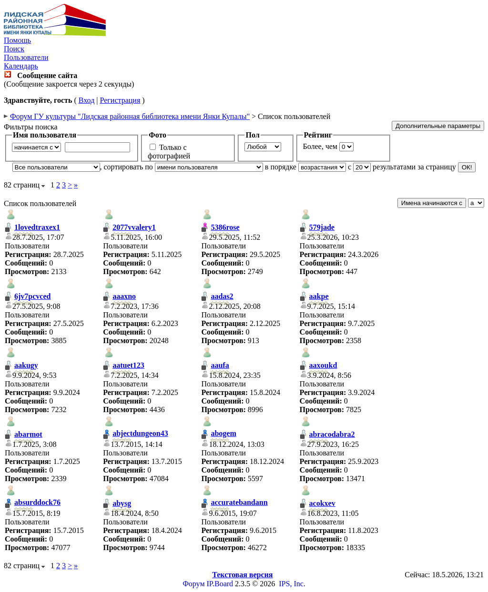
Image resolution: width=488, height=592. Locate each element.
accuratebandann (239, 502)
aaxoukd (323, 365)
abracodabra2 (332, 434)
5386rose (225, 227)
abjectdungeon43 (140, 433)
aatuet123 (128, 365)
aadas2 (222, 296)
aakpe (319, 296)
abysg (121, 503)
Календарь (21, 66)
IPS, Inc (291, 584)
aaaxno (124, 296)
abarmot (28, 434)
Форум (193, 584)
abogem (223, 433)
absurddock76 (37, 502)
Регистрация (120, 100)
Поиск (14, 49)
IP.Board (220, 584)
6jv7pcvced (32, 296)
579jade (322, 227)
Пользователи (26, 57)
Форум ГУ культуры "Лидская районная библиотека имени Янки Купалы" (130, 116)
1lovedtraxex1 (37, 227)
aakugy (26, 365)
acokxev (322, 503)
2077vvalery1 (134, 227)
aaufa (220, 365)
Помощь (17, 40)
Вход (87, 100)
